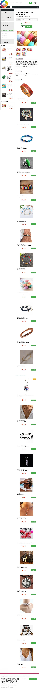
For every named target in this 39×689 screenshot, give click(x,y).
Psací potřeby (5, 37)
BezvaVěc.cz (19, 10)
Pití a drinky (5, 35)
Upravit (24, 683)
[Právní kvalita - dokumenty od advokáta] (11, 676)
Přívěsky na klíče (6, 25)
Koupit (28, 26)
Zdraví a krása (5, 42)
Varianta (18, 19)
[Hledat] (30, 3)
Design (4, 15)
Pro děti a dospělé (6, 22)
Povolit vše (32, 683)
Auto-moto (5, 33)
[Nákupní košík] (35, 3)
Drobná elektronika (7, 17)
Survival (4, 27)
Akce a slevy (5, 12)
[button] (37, 7)
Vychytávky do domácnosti (8, 30)
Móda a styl (5, 20)
